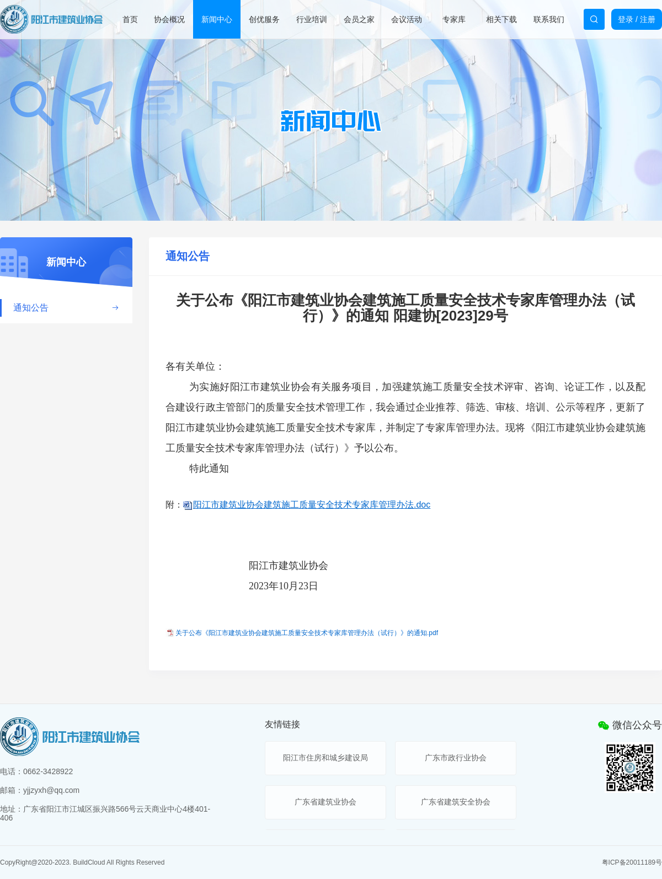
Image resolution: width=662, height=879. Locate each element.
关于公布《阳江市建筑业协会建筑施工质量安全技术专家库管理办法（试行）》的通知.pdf (306, 633)
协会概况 (169, 19)
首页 (130, 19)
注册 (647, 19)
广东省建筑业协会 (325, 801)
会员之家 (359, 19)
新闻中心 (216, 19)
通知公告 (66, 307)
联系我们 (548, 19)
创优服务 (264, 19)
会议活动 (406, 19)
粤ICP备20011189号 (632, 862)
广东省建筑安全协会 (455, 801)
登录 (625, 19)
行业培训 (311, 19)
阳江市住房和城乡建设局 (325, 757)
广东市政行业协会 (456, 757)
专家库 (454, 19)
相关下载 (501, 19)
